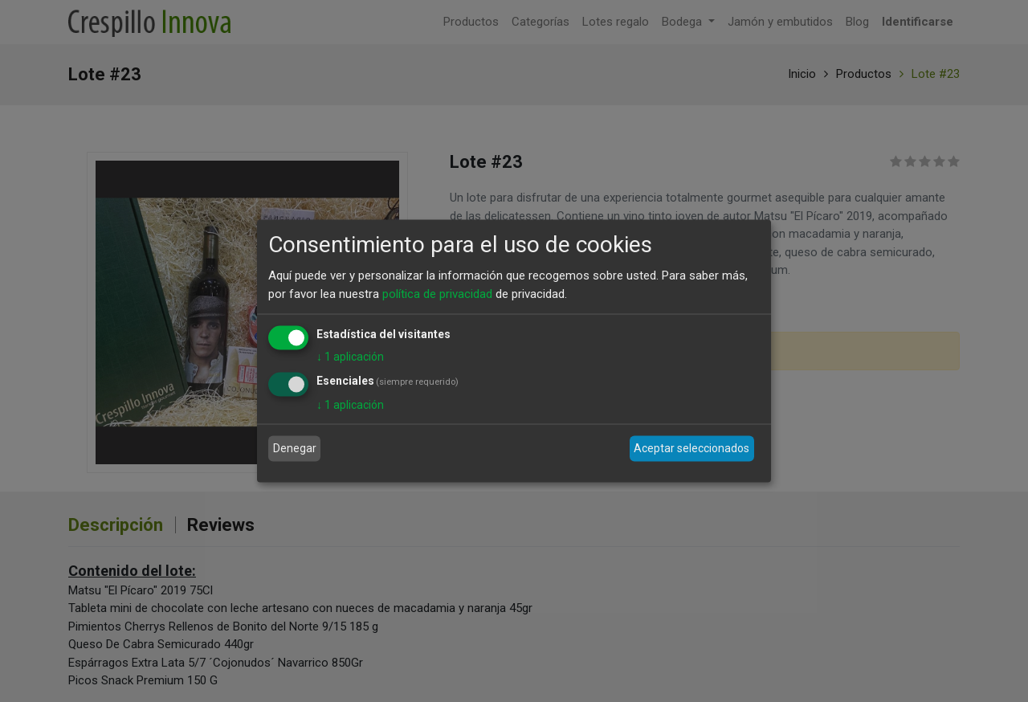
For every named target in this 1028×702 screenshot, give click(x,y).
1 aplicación (350, 356)
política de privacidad (437, 293)
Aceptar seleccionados (691, 448)
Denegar (294, 448)
